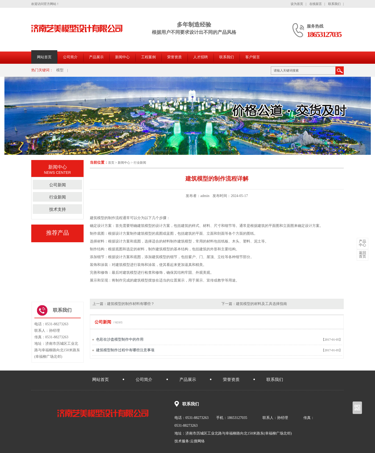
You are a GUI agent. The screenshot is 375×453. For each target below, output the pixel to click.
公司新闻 (57, 185)
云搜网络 (197, 441)
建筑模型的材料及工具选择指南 (261, 304)
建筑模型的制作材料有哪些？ (130, 304)
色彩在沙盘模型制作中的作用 (119, 339)
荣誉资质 (174, 57)
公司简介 (70, 57)
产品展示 (96, 57)
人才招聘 (200, 57)
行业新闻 (140, 162)
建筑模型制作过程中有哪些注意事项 (125, 350)
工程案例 (148, 57)
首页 (111, 162)
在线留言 (315, 4)
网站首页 (44, 57)
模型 (60, 70)
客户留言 (252, 57)
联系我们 (334, 4)
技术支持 (57, 209)
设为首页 (297, 4)
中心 (362, 243)
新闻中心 (122, 57)
